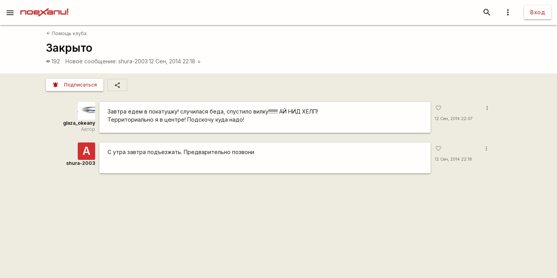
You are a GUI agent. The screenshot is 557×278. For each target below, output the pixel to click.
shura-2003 (133, 61)
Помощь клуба (66, 33)
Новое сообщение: (91, 61)
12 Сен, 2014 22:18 (175, 61)
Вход (537, 12)
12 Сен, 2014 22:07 (454, 118)
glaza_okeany (79, 123)
